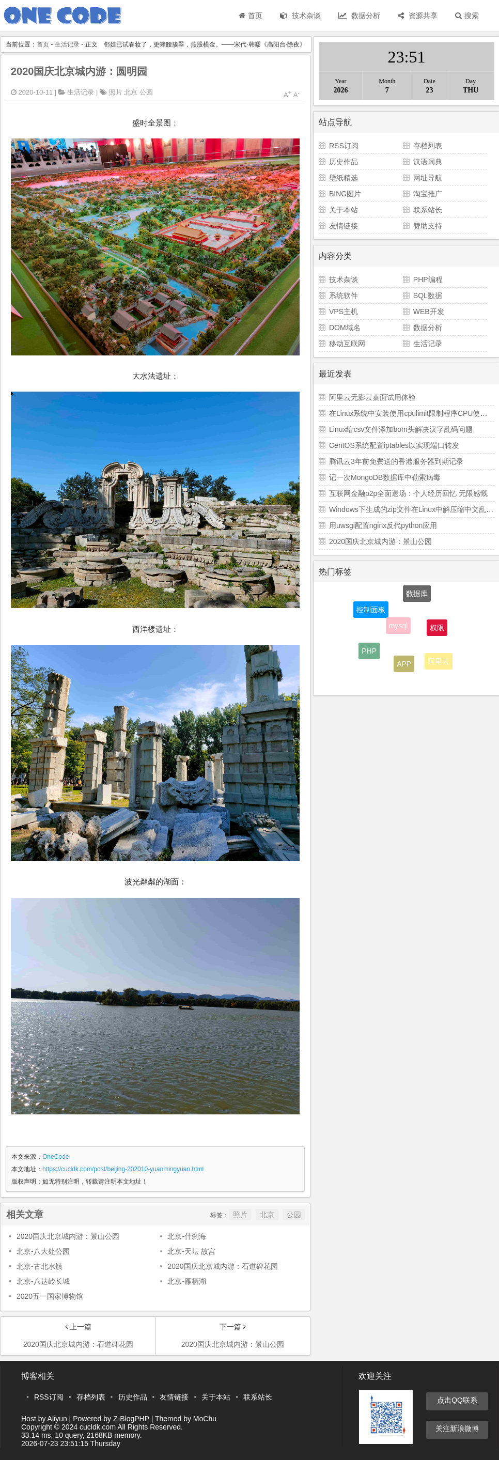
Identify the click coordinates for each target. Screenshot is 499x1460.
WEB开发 (428, 311)
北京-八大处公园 (43, 1251)
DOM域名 (345, 327)
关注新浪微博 (457, 1428)
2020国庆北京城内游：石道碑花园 (222, 1266)
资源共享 (418, 15)
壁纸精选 (343, 178)
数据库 (417, 595)
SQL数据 (427, 295)
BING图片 (345, 194)
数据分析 (359, 15)
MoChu (204, 1419)
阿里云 (438, 662)
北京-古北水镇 (40, 1266)
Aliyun (57, 1419)
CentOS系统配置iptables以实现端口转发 (394, 445)
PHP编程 (428, 279)
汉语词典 (427, 162)
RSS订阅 (343, 146)
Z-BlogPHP (131, 1419)
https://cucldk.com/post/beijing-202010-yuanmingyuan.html (123, 1169)
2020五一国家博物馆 (50, 1296)
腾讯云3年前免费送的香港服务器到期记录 (396, 461)
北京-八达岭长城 (43, 1281)
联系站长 (427, 210)
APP (404, 665)
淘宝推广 (427, 194)
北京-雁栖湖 (186, 1281)
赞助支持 (427, 226)
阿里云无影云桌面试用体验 (372, 397)
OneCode (55, 1156)
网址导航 (427, 178)
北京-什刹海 (186, 1236)
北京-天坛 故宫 (191, 1251)
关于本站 (343, 210)
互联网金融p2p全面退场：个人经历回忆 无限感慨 (408, 493)
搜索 (467, 15)
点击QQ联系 (457, 1400)
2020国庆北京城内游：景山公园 (68, 1236)
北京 (130, 92)
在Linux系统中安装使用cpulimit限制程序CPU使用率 (411, 413)
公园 (146, 92)
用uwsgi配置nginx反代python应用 (383, 525)
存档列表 (427, 146)
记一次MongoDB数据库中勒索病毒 (385, 477)
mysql (398, 629)
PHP (369, 652)
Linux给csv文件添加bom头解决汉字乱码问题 (401, 429)
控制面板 (370, 611)
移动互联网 (347, 343)
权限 (437, 630)
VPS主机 (343, 311)
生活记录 (67, 44)
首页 (250, 15)
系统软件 (343, 295)
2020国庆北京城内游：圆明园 (79, 71)
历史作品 (343, 162)
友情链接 (343, 226)
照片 (115, 92)
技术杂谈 (300, 15)
